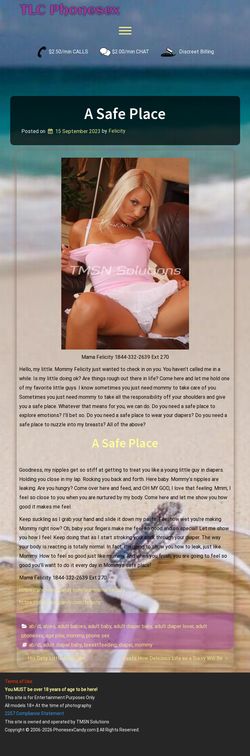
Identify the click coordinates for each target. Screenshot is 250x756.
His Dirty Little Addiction (53, 658)
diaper (126, 645)
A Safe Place (125, 113)
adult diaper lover (174, 626)
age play (55, 636)
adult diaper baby (133, 626)
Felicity (117, 131)
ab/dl (35, 626)
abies (49, 626)
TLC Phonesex (70, 10)
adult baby (99, 626)
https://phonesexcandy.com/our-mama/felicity (72, 590)
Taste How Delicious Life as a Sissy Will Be (176, 658)
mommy (75, 636)
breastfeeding (100, 645)
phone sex (98, 636)
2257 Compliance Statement (34, 713)
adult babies (72, 626)
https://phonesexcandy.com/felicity (60, 602)
